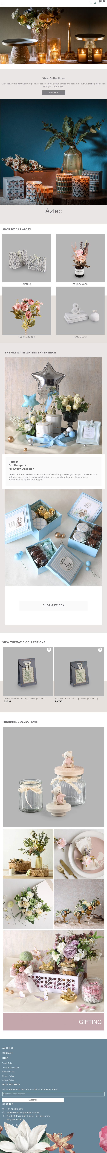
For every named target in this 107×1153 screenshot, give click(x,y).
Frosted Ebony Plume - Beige (18, 699)
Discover (53, 93)
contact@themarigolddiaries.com (21, 1113)
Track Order (7, 1063)
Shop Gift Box (53, 605)
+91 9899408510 (13, 1109)
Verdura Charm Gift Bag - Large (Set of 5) (76, 699)
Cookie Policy (8, 1080)
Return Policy (8, 1076)
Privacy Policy (8, 1072)
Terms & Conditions (10, 1067)
